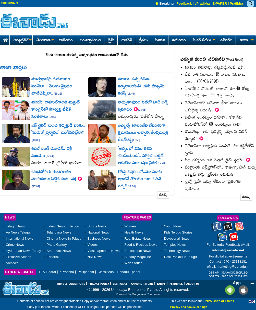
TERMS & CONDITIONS (70, 284)
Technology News (177, 251)
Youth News (173, 226)
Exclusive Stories (18, 257)
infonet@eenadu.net (228, 250)
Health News (133, 232)
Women (130, 226)
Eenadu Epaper (128, 272)
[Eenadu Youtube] (234, 238)
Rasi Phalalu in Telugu (180, 257)
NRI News (95, 257)
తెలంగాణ (45, 40)
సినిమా (160, 40)
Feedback (184, 3)
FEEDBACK (176, 284)
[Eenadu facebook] (217, 228)
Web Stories (133, 263)
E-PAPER (219, 3)
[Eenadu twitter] (228, 228)
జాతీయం (66, 40)
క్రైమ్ (111, 40)
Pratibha (236, 3)
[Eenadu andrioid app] (229, 290)
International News (19, 238)
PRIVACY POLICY (99, 284)
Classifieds (105, 272)
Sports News (97, 226)
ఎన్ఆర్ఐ (226, 40)
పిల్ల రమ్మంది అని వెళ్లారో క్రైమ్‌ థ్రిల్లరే (217, 160)
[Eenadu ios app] (242, 290)
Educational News (137, 251)
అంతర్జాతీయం (90, 40)
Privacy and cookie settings (188, 306)
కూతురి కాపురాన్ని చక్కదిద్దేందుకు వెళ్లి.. (215, 67)
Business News (99, 238)
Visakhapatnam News (104, 251)
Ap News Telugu (18, 232)
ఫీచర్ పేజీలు (203, 40)
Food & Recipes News (140, 245)
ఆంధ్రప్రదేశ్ (22, 40)
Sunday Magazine (137, 257)
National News (98, 232)
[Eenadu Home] (4, 39)
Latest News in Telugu (63, 226)
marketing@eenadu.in (233, 266)
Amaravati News (59, 251)
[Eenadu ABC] (252, 301)
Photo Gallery (57, 245)
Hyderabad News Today (23, 251)
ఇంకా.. (246, 40)
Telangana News (59, 232)
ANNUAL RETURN (142, 284)
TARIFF (161, 284)
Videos (93, 245)
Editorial (53, 257)
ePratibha (202, 3)
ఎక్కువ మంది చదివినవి (211, 59)
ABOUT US (192, 284)
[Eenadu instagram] (239, 228)
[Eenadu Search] (250, 3)
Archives (12, 263)
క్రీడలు (143, 40)
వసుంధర (179, 40)
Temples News (175, 245)
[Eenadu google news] (223, 238)
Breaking (167, 3)
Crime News (15, 245)
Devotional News (176, 238)
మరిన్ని (163, 195)
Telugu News (15, 226)
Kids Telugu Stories (178, 232)
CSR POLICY (120, 284)
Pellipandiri (86, 272)
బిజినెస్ (126, 40)
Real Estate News (137, 238)
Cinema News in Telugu (64, 238)
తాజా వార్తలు (13, 68)
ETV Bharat (47, 272)
